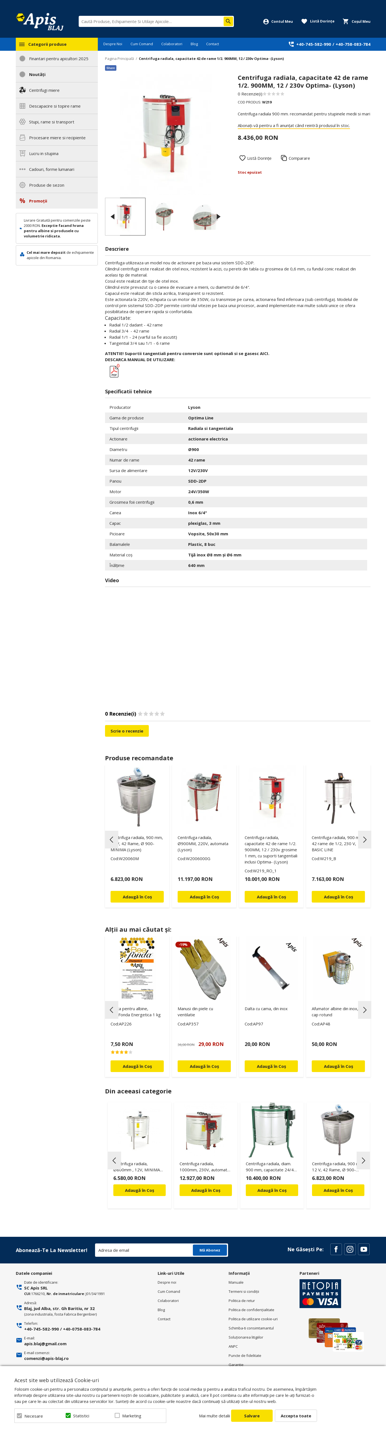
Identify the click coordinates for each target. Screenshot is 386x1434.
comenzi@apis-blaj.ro (46, 1358)
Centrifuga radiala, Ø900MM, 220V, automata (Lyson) (203, 843)
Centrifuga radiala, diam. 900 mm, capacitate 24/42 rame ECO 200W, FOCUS (271, 1167)
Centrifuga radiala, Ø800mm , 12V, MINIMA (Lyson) (136, 1167)
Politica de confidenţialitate (251, 1309)
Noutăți (37, 74)
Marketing (131, 1415)
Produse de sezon (46, 185)
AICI (264, 353)
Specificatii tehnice (128, 391)
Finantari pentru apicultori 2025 (58, 58)
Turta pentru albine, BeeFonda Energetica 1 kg (136, 1011)
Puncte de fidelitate (245, 1355)
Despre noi (167, 1282)
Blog (194, 43)
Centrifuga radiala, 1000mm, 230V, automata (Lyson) (204, 1167)
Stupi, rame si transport (51, 122)
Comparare (299, 158)
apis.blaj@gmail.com (45, 1343)
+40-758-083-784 (353, 44)
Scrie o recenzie (127, 731)
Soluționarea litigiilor (246, 1337)
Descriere (117, 248)
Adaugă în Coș (139, 1190)
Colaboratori (171, 43)
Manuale (236, 1282)
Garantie (236, 1364)
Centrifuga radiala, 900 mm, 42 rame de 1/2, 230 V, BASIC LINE (338, 843)
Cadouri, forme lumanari (51, 169)
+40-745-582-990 (313, 44)
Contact (212, 43)
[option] (165, 134)
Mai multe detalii (214, 1415)
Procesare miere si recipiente (57, 137)
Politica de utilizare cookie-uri (253, 1318)
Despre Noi (112, 43)
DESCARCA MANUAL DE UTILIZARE (139, 359)
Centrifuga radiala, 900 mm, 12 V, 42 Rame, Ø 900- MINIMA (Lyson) (137, 843)
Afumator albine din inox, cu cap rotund (338, 1011)
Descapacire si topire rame (55, 106)
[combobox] (156, 21)
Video (112, 580)
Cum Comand (142, 43)
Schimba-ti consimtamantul (251, 1328)
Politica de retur (242, 1300)
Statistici (81, 1415)
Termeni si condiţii (244, 1291)
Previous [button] (112, 216)
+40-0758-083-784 (81, 1329)
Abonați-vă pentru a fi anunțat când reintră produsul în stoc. (294, 125)
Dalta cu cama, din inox (266, 1008)
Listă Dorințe (259, 158)
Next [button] (218, 216)
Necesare (33, 1416)
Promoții (38, 201)
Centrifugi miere (44, 90)
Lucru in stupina (43, 153)
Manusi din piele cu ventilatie (195, 1011)
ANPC (233, 1346)
